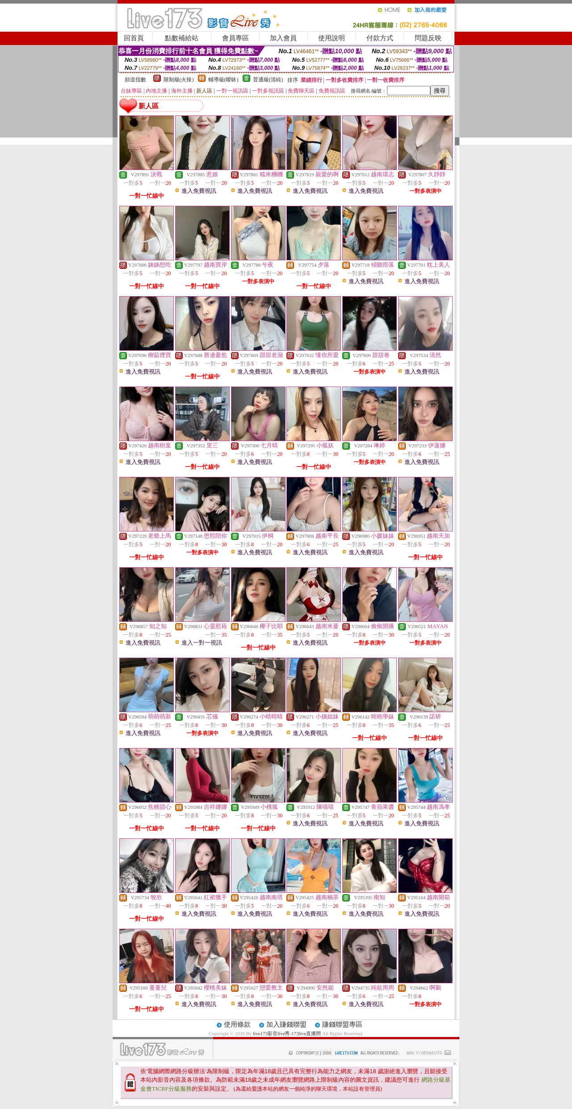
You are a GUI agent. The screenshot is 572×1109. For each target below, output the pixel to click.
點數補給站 (181, 38)
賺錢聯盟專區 (342, 1024)
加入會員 (283, 38)
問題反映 (428, 38)
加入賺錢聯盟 (286, 1024)
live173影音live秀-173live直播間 (287, 1033)
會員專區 (235, 38)
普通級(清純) (268, 79)
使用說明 (331, 38)
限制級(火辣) (179, 79)
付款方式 (379, 38)
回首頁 (134, 38)
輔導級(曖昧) (223, 79)
